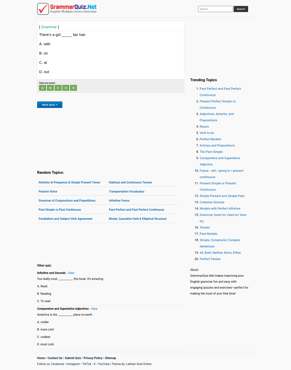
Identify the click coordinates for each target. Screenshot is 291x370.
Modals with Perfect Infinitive (220, 208)
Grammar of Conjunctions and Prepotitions (67, 200)
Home (41, 358)
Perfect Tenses (210, 259)
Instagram (73, 364)
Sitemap (110, 358)
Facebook (57, 364)
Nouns (204, 126)
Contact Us (55, 358)
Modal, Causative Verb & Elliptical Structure (138, 219)
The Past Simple (211, 152)
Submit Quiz (73, 358)
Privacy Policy (93, 358)
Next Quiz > (49, 104)
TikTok (86, 364)
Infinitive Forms (119, 200)
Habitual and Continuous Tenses (130, 182)
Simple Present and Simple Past (222, 196)
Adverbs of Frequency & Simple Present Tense (69, 182)
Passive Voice (48, 191)
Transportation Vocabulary (126, 191)
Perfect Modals (210, 139)
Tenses (205, 227)
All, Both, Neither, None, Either (220, 252)
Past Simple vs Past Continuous (60, 209)
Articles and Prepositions (217, 145)
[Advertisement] (111, 138)
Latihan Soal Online (138, 364)
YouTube (103, 364)
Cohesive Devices (212, 202)
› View (70, 273)
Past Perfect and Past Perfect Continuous (136, 209)
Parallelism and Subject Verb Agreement (65, 219)
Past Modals (208, 234)
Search (241, 9)
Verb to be (207, 133)
